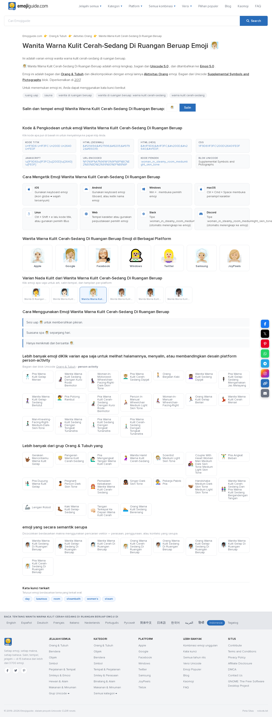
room (57, 599)
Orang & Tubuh (58, 36)
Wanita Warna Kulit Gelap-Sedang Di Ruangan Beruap (69, 546)
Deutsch (42, 622)
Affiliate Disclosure (240, 663)
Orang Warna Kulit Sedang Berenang (135, 509)
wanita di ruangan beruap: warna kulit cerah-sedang (132, 95)
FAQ (258, 6)
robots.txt (262, 710)
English (11, 622)
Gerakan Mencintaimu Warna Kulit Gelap (36, 459)
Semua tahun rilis (194, 657)
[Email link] (265, 393)
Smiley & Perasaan (106, 675)
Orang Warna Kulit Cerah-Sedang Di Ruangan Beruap (135, 546)
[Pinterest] (24, 670)
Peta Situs (248, 710)
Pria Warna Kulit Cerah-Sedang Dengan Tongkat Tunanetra (134, 427)
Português (112, 622)
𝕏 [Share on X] (265, 333)
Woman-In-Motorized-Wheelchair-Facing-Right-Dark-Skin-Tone (102, 381)
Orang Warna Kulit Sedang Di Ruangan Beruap (167, 545)
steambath (73, 599)
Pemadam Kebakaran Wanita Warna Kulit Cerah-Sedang (102, 486)
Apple (142, 645)
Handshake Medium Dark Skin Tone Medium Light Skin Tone (200, 486)
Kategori (115, 6)
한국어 (175, 622)
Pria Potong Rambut (68, 398)
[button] (49, 146)
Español (26, 622)
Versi (187, 6)
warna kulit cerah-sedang (188, 95)
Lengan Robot (38, 507)
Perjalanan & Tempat (62, 669)
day (27, 599)
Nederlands (92, 622)
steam (109, 599)
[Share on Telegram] (265, 363)
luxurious (41, 599)
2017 (77, 80)
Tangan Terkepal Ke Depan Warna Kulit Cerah (102, 511)
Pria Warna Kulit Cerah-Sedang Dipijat (136, 376)
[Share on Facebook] (265, 324)
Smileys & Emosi (59, 675)
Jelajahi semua (90, 6)
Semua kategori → (105, 693)
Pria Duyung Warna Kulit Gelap (36, 483)
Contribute (235, 645)
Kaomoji (243, 6)
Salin (187, 107)
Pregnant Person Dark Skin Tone (69, 483)
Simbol (53, 663)
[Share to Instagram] (265, 373)
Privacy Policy (237, 657)
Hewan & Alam (58, 681)
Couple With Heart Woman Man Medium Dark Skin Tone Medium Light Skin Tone (200, 463)
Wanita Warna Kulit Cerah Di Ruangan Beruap (102, 545)
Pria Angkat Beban (232, 456)
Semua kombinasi (162, 6)
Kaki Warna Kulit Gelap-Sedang (68, 509)
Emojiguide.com (32, 36)
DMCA (232, 669)
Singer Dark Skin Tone (134, 482)
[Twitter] (15, 670)
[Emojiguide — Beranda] (8, 642)
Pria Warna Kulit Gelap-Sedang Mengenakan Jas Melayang (233, 379)
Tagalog (233, 622)
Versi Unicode (192, 663)
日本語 (161, 622)
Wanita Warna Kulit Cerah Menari (233, 399)
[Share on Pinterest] (265, 344)
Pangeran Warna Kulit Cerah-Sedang (70, 458)
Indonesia (215, 622)
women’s (92, 599)
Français (58, 622)
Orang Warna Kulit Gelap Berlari (200, 399)
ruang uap (31, 95)
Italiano (74, 622)
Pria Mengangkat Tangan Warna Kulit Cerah (103, 459)
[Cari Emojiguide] (122, 21)
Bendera (54, 651)
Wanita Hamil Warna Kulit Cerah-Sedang (136, 458)
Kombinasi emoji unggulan (200, 645)
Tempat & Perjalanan (107, 669)
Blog (228, 6)
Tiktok (142, 687)
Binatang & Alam (104, 681)
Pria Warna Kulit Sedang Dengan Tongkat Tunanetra (102, 425)
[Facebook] (7, 670)
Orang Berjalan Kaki (167, 375)
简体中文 (146, 622)
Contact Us (235, 675)
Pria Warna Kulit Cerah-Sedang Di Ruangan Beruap (36, 566)
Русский (129, 622)
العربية (189, 622)
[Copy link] (265, 383)
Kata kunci (190, 651)
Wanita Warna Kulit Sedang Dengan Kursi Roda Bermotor (69, 379)
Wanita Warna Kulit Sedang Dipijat (200, 376)
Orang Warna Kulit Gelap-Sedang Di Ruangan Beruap (200, 546)
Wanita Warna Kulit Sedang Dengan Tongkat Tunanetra (69, 425)
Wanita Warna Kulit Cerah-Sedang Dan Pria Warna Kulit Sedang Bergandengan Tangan (234, 489)
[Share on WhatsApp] (265, 353)
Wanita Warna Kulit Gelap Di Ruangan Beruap (233, 545)
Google (143, 651)
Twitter (142, 669)
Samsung (144, 675)
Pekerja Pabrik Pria (168, 482)
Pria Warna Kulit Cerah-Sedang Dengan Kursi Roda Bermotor (102, 404)
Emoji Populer (192, 669)
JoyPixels (144, 681)
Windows (144, 663)
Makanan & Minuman (62, 687)
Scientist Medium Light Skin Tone (167, 458)
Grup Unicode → (59, 693)
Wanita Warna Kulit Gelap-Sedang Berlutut (37, 401)
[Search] (254, 21)
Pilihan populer (208, 6)
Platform (135, 6)
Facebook (145, 657)
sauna (48, 95)
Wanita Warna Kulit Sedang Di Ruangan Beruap (37, 545)
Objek (53, 657)
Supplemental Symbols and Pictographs (216, 163)
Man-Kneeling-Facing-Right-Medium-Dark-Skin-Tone (38, 424)
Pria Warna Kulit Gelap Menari (35, 376)
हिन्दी (201, 622)
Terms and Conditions (242, 651)
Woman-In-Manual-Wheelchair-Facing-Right (167, 401)
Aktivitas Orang (82, 36)
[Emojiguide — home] (28, 6)
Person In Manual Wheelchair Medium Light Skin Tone (135, 402)
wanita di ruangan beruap (75, 95)
